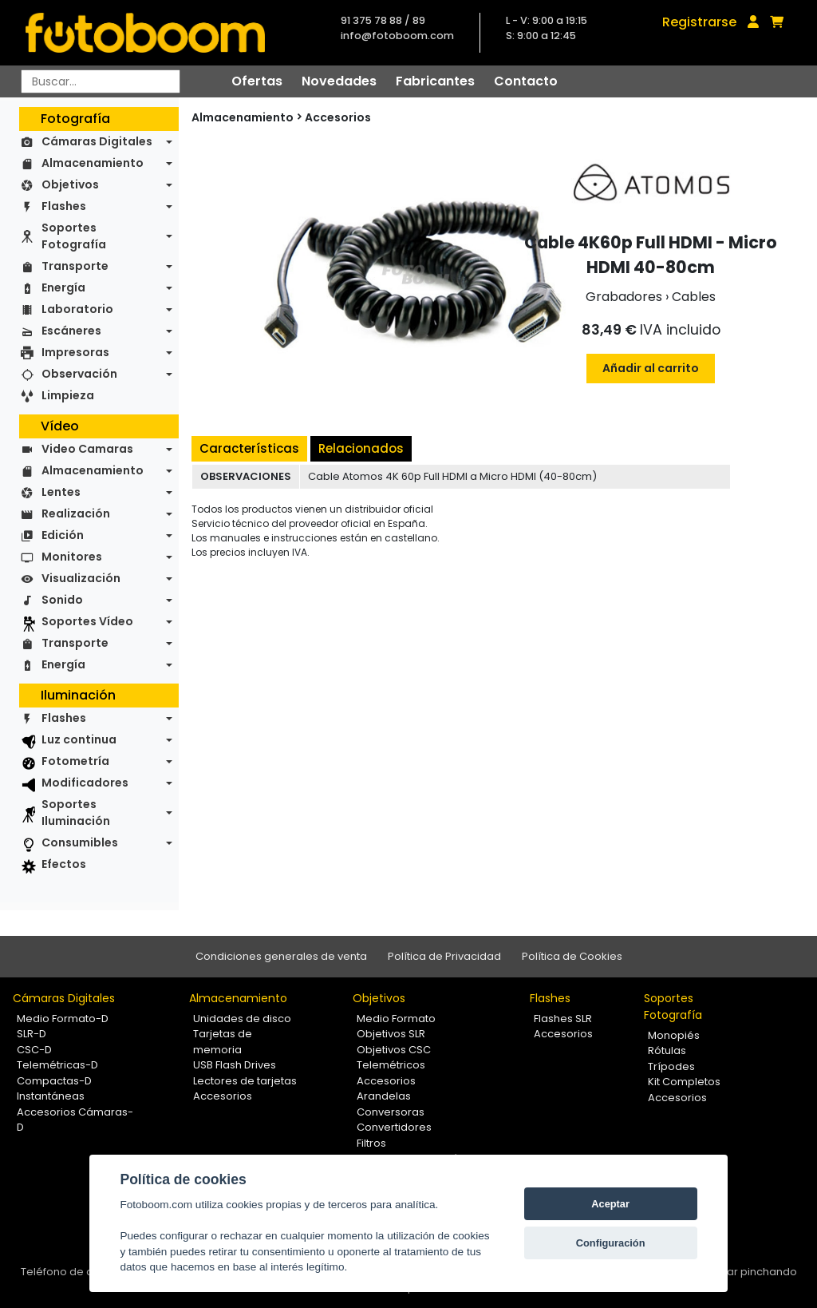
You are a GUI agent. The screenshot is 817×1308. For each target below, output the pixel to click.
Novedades (339, 81)
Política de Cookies (572, 956)
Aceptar (610, 1204)
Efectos (63, 864)
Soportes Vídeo (87, 621)
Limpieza (67, 395)
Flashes (63, 206)
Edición (62, 535)
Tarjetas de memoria (222, 1041)
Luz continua (78, 739)
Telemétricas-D (57, 1064)
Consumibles (79, 842)
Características (249, 448)
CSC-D (34, 1049)
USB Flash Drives (234, 1064)
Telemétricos (391, 1064)
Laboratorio (77, 309)
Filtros (371, 1143)
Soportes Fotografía (73, 236)
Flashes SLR (563, 1018)
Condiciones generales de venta (281, 956)
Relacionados (361, 448)
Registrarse (699, 22)
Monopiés (674, 1035)
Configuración (610, 1243)
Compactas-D (54, 1080)
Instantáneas (51, 1096)
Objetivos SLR (391, 1033)
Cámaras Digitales (96, 141)
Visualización (80, 578)
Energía (63, 287)
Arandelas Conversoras (390, 1104)
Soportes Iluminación (75, 812)
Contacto (526, 81)
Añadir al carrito (650, 368)
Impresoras (75, 352)
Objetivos (70, 184)
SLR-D (31, 1033)
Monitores (71, 557)
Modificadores (84, 783)
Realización (75, 513)
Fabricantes (435, 81)
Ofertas (256, 81)
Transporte (75, 266)
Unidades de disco (242, 1018)
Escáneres (71, 331)
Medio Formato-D (63, 1018)
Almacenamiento (92, 163)
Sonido (62, 600)
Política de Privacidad (444, 956)
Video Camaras (87, 449)
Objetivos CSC (394, 1049)
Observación (79, 374)
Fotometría (75, 761)
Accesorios (338, 117)
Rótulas (667, 1050)
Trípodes (671, 1066)
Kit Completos (684, 1081)
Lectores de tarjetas (245, 1080)
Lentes (61, 492)
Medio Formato (396, 1018)
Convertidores (394, 1127)
